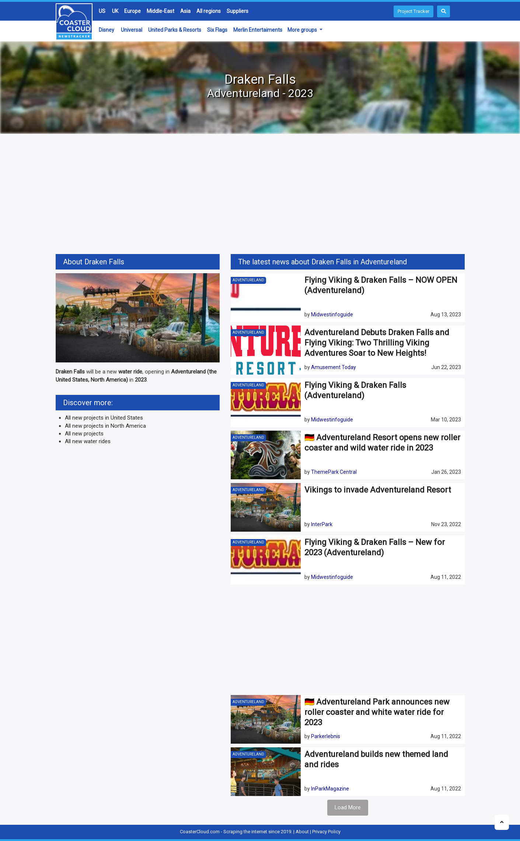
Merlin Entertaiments (257, 30)
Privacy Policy (326, 831)
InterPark (321, 524)
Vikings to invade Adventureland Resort (377, 489)
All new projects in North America (105, 426)
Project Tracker (413, 11)
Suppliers (237, 11)
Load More (348, 807)
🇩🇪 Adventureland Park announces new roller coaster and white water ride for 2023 (377, 712)
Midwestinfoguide (332, 314)
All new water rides (88, 441)
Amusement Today (333, 367)
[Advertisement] (260, 195)
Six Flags (217, 30)
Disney (106, 30)
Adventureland (248, 280)
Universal (131, 30)
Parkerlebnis (325, 736)
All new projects (84, 433)
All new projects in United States (104, 417)
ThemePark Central (334, 472)
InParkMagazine (330, 789)
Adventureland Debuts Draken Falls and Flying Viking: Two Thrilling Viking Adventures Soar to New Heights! (376, 343)
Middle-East (160, 11)
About (302, 831)
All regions (208, 11)
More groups (302, 30)
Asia (185, 11)
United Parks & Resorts (174, 30)
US (102, 11)
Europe (132, 11)
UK (115, 11)
